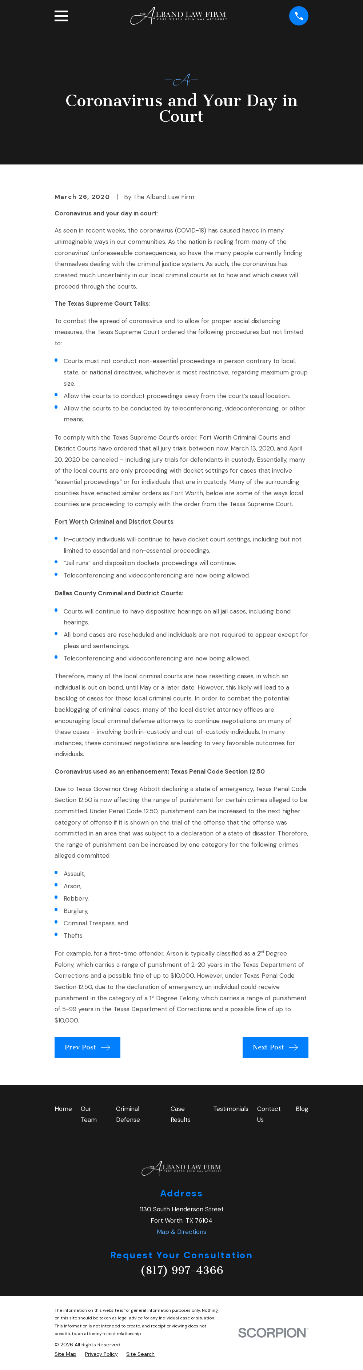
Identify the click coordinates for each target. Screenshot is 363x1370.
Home (63, 1109)
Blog (302, 1109)
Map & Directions (181, 1232)
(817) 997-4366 (181, 1270)
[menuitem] (65, 1354)
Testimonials (230, 1109)
